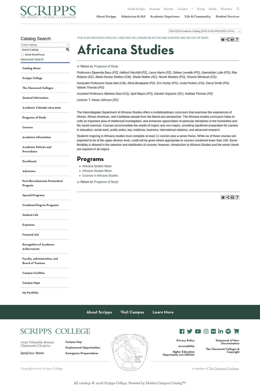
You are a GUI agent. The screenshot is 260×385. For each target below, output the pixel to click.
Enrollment (29, 161)
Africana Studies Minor (97, 170)
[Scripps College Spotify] (228, 331)
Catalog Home (31, 68)
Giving (201, 9)
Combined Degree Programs (40, 205)
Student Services (227, 16)
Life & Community (198, 16)
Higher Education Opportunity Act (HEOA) (179, 353)
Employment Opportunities (82, 347)
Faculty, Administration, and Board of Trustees (40, 261)
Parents (168, 9)
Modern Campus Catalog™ (165, 383)
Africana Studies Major (97, 166)
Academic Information (36, 137)
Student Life (30, 215)
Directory (226, 9)
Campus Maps (31, 282)
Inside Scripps (136, 9)
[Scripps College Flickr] (213, 331)
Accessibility (186, 345)
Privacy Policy (185, 340)
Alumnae (154, 9)
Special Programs (33, 195)
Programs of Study (34, 117)
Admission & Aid (133, 16)
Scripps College (32, 78)
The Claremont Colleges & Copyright (222, 350)
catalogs (85, 383)
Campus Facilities (33, 273)
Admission (29, 171)
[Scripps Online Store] (236, 331)
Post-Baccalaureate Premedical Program (42, 183)
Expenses (28, 224)
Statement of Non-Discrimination (227, 342)
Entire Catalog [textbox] (29, 44)
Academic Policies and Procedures (36, 149)
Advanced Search (32, 59)
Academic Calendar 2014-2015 (41, 107)
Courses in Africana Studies (100, 175)
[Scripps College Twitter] (189, 331)
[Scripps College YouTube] (198, 331)
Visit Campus (132, 312)
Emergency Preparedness (81, 353)
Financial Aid (30, 234)
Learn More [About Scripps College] (163, 312)
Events (213, 9)
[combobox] (204, 31)
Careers (183, 9)
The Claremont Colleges (37, 88)
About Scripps (106, 16)
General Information (35, 97)
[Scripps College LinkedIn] (220, 331)
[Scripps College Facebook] (182, 331)
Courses (27, 127)
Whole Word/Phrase (34, 54)
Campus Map (73, 341)
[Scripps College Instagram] (206, 331)
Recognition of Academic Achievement (38, 246)
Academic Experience (165, 16)
